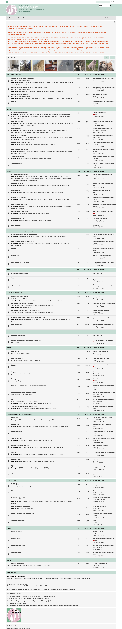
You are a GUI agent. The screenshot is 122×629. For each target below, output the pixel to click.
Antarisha (95, 158)
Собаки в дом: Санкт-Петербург (29, 114)
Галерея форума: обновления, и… (103, 552)
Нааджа (95, 408)
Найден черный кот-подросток (103, 190)
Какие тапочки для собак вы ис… (103, 142)
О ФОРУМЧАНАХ (12, 480)
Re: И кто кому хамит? (100, 563)
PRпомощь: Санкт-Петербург (42, 420)
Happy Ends (15, 351)
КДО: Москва (39, 468)
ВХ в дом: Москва (43, 236)
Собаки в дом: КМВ (48, 116)
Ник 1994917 (96, 394)
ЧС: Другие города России (42, 403)
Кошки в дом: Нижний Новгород (26, 180)
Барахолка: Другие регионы (61, 426)
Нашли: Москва (41, 192)
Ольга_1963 (96, 220)
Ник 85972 (96, 312)
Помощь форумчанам (19, 498)
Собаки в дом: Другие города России (29, 116)
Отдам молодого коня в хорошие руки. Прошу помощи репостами (33, 596)
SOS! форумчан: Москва (48, 501)
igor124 (95, 461)
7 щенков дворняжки (99, 112)
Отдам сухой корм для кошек (102, 424)
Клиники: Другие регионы (58, 300)
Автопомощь (15, 459)
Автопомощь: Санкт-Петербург (29, 461)
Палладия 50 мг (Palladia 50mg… (103, 324)
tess (94, 80)
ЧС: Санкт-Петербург (26, 403)
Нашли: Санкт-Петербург (27, 192)
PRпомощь (15, 418)
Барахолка (15, 424)
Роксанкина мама (98, 499)
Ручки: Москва (43, 137)
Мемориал (15, 379)
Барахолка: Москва (45, 426)
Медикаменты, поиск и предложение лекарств (28, 317)
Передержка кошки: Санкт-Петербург (31, 206)
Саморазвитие (97, 484)
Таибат (95, 103)
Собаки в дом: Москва (47, 114)
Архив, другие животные (20, 262)
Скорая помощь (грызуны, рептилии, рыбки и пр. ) (29, 87)
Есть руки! (15, 255)
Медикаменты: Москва (48, 319)
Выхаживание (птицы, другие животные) (26, 310)
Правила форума (17, 532)
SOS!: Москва (39, 82)
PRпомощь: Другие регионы (61, 420)
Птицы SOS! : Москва (46, 98)
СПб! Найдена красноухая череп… (103, 262)
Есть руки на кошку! (18, 197)
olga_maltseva (97, 419)
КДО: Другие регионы (51, 468)
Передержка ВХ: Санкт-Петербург (30, 243)
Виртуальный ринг (17, 563)
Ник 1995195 (96, 401)
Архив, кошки (16, 225)
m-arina (95, 565)
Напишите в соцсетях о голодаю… (103, 285)
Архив (13, 101)
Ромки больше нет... (99, 379)
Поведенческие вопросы (27, 213)
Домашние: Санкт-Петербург (28, 158)
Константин (96, 305)
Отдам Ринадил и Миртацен (101, 317)
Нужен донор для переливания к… (104, 87)
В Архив (95, 278)
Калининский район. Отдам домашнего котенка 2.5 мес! (30, 598)
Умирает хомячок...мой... (101, 310)
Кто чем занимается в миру (21, 507)
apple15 (95, 298)
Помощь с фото (16, 431)
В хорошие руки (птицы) (20, 273)
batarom (95, 144)
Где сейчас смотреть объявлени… (103, 248)
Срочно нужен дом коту (100, 351)
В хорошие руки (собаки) (20, 112)
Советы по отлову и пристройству (23, 392)
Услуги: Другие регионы (55, 454)
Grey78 (95, 199)
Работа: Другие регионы (56, 447)
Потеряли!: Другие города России (62, 123)
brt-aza (95, 467)
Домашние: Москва (45, 158)
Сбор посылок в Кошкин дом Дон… (104, 385)
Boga (94, 165)
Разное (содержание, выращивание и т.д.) (26, 340)
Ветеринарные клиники (19, 296)
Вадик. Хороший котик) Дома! (102, 174)
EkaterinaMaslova (98, 89)
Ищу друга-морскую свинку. (102, 255)
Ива (94, 114)
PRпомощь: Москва (25, 420)
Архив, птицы (16, 285)
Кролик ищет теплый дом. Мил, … (103, 234)
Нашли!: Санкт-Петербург (27, 130)
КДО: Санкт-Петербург (26, 468)
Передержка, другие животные (22, 241)
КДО (12, 466)
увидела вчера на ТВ (99, 506)
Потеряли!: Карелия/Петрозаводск (22, 125)
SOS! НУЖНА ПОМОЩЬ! (14, 75)
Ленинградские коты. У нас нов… (103, 78)
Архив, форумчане (18, 520)
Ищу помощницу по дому (101, 445)
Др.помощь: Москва (45, 440)
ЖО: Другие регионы (50, 408)
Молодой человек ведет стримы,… (104, 406)
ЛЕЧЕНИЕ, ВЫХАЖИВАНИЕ (15, 292)
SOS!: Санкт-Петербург (26, 82)
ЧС (12, 399)
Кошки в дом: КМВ (32, 178)
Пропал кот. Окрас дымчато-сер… (103, 183)
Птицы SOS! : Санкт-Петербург (29, 98)
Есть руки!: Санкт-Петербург (28, 137)
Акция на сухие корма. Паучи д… (103, 472)
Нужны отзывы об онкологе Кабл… (104, 296)
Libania (95, 319)
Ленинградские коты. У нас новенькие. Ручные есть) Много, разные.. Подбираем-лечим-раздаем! (44, 605)
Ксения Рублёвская (98, 130)
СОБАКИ (9, 109)
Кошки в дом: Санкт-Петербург (29, 176)
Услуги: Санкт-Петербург (27, 454)
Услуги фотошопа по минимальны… (104, 452)
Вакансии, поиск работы (20, 445)
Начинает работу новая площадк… (104, 538)
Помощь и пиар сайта (18, 545)
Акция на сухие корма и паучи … (103, 466)
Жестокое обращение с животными (24, 406)
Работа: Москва (42, 447)
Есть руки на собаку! (18, 135)
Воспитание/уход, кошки (20, 211)
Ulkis (94, 474)
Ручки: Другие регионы (56, 137)
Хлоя (94, 533)
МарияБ (95, 373)
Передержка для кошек (19, 204)
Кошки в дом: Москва (46, 176)
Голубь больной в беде (100, 94)
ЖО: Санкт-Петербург (26, 408)
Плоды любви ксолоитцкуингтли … (104, 156)
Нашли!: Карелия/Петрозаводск (46, 132)
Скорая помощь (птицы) (19, 94)
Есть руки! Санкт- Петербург (28, 199)
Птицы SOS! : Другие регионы (62, 98)
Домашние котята (17, 218)
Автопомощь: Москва (47, 461)
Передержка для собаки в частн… (103, 149)
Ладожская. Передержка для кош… (104, 204)
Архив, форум (16, 552)
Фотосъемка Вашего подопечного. (104, 431)
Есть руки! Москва (44, 199)
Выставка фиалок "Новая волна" (103, 340)
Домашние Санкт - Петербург (28, 220)
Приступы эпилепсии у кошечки (103, 211)
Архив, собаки (16, 163)
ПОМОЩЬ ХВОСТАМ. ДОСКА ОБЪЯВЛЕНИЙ (19, 414)
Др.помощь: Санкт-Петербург (28, 440)
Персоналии (15, 372)
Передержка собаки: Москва (53, 151)
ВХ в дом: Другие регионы (58, 236)
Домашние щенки (17, 157)
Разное (13, 248)
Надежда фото (97, 508)
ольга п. (95, 287)
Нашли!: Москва (42, 130)
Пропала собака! (17, 121)
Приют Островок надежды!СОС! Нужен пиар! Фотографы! (31, 601)
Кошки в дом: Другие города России (49, 178)
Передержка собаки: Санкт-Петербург (31, 151)
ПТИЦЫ (9, 270)
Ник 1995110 (96, 137)
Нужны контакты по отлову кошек (104, 392)
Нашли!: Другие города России (57, 130)
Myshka (95, 206)
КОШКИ (9, 171)
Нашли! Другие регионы (55, 192)
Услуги (13, 452)
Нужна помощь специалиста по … (103, 545)
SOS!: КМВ (21, 84)
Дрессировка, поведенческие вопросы (31, 144)
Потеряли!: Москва (44, 123)
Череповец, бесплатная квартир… (103, 241)
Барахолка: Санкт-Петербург (28, 426)
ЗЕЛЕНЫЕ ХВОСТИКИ (13, 332)
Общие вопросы (49, 144)
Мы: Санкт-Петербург (25, 508)
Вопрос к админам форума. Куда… (104, 163)
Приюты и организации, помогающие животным (28, 386)
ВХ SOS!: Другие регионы (56, 91)
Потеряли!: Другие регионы (60, 185)
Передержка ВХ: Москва (49, 243)
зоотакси (96, 459)
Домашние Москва (45, 220)
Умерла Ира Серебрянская (101, 497)
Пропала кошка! (17, 184)
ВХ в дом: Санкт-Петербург (28, 236)
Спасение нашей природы (101, 358)
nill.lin (94, 326)
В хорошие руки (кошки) (20, 174)
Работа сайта (16, 538)
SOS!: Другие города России (54, 82)
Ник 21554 (96, 440)
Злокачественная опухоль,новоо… (104, 303)
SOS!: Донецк (30, 84)
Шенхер (95, 433)
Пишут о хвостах (17, 358)
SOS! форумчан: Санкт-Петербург (30, 501)
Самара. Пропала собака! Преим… (103, 121)
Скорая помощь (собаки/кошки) (22, 78)
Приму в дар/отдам (18, 335)
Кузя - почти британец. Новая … (103, 372)
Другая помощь (16, 438)
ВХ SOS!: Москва (42, 91)
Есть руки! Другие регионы (60, 199)
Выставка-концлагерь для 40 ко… (103, 399)
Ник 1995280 (96, 454)
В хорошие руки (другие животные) (24, 234)
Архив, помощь (16, 473)
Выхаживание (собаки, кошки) (22, 303)
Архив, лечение (16, 324)
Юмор (13, 491)
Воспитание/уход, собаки (20, 143)
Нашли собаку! (16, 128)
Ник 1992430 (96, 547)
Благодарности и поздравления (22, 513)
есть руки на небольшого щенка (103, 135)
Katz (94, 486)
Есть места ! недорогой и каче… (103, 417)
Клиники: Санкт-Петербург (28, 300)
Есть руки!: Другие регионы (25, 139)
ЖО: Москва (38, 408)
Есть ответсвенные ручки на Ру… (103, 197)
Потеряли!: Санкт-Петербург (28, 123)
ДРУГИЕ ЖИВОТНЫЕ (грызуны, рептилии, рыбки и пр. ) (24, 231)
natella (94, 447)
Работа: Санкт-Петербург (27, 447)
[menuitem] (13, 2)
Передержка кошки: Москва (53, 206)
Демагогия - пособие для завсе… (103, 491)
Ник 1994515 (96, 492)
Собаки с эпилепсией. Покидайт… (103, 365)
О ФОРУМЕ (10, 528)
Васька (95, 176)
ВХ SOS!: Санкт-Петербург (27, 91)
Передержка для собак (19, 149)
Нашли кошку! (16, 190)
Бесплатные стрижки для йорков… (104, 438)
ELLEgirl (95, 264)
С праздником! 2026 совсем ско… (103, 513)
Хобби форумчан (17, 484)
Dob (94, 426)
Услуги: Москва (41, 454)
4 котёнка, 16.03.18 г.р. (100, 218)
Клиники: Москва (43, 300)
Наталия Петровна (98, 257)
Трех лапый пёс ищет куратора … (103, 128)
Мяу (94, 96)
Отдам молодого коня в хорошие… (103, 101)
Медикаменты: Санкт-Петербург (29, 319)
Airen (94, 236)
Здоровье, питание (42, 213)
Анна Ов (95, 225)
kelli (94, 554)
